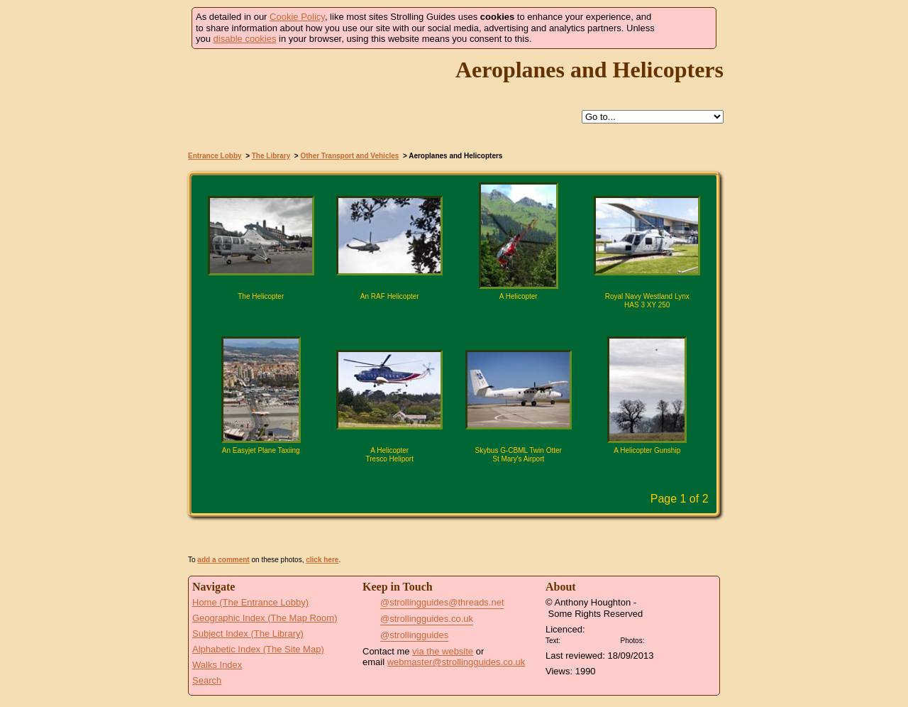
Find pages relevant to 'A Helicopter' (487, 321)
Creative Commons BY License (590, 639)
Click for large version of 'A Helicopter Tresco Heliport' (389, 475)
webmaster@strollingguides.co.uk (456, 662)
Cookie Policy (297, 16)
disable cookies (245, 38)
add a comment (223, 560)
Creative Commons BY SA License (674, 639)
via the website (442, 651)
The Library (271, 156)
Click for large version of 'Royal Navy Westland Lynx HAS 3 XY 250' (647, 321)
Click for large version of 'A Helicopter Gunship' (647, 475)
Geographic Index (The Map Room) (264, 618)
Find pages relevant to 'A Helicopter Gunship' (615, 475)
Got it (685, 28)
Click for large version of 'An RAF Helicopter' (389, 321)
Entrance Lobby (215, 156)
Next (479, 500)
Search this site (493, 117)
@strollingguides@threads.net (442, 602)
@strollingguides (414, 635)
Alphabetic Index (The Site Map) (258, 649)
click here (322, 560)
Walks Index (217, 664)
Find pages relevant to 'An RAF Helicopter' (358, 321)
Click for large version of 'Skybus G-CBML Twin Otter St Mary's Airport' (518, 475)
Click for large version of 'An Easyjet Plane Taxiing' (261, 475)
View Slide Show (454, 536)
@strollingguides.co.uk (426, 618)
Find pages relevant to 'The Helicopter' (229, 321)
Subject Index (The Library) (248, 633)
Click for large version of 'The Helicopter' (261, 321)
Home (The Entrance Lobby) (250, 602)
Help (428, 117)
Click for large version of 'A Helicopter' (518, 321)
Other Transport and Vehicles (349, 156)
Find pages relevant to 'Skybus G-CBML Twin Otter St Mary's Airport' (487, 475)
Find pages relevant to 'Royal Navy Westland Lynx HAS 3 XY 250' (615, 321)
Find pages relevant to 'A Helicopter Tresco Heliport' (358, 475)
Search (206, 680)
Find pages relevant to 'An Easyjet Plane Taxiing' (229, 475)
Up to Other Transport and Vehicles (461, 117)
